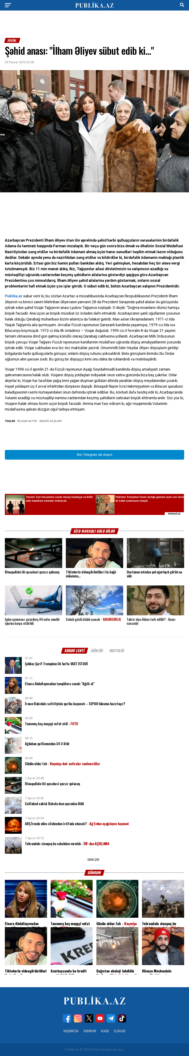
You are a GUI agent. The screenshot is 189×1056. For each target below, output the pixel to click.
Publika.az (13, 296)
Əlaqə (105, 1031)
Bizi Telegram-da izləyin (94, 455)
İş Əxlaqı (119, 1031)
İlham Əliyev (28, 421)
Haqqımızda (70, 1031)
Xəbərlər (90, 1031)
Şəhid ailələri (51, 421)
